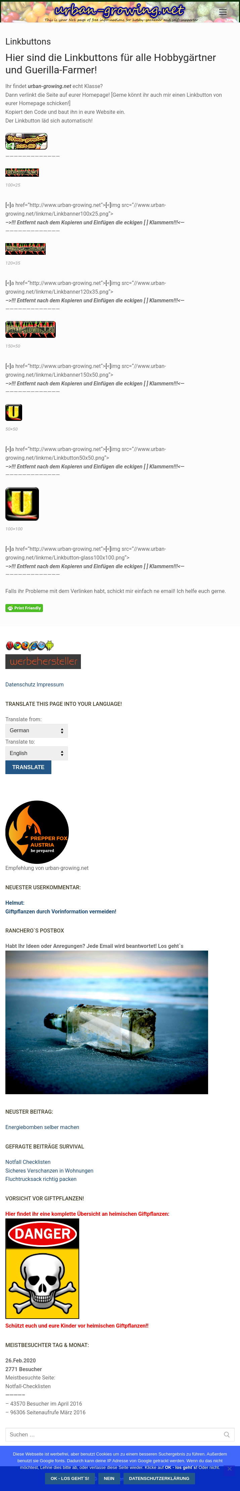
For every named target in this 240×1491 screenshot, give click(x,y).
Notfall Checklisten (28, 1162)
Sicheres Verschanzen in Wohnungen (49, 1171)
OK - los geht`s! (70, 1478)
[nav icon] (223, 12)
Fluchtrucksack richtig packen (41, 1179)
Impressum (50, 684)
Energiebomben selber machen (42, 1127)
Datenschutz (20, 684)
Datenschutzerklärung (159, 1478)
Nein (109, 1478)
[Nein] (229, 1471)
